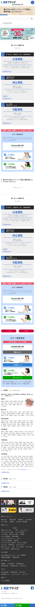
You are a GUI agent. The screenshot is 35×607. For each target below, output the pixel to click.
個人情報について (5, 574)
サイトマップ (25, 574)
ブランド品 (3, 544)
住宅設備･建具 (15, 557)
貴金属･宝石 (11, 544)
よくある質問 (28, 519)
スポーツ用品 (29, 546)
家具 (17, 530)
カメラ (18, 538)
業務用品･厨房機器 (5, 557)
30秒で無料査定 (5, 605)
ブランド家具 (4, 534)
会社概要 (11, 521)
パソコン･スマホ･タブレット (8, 538)
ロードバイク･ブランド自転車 (8, 542)
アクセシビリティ (16, 574)
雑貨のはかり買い (15, 548)
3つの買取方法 (10, 563)
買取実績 (26, 330)
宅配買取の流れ (7, 123)
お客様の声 (20, 519)
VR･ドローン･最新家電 (6, 540)
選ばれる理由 (12, 519)
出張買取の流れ (7, 71)
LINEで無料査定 (5, 572)
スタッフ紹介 (4, 521)
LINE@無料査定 (20, 605)
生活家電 (22, 534)
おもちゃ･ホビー (20, 544)
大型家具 (15, 528)
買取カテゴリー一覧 (6, 530)
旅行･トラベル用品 (21, 542)
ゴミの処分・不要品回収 (21, 521)
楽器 (13, 546)
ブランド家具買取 (5, 580)
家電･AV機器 (15, 536)
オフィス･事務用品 (21, 555)
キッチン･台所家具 (19, 532)
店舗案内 (5, 96)
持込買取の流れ (7, 98)
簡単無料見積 (14, 572)
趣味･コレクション (5, 546)
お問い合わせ (24, 469)
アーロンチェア (23, 530)
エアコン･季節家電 (5, 536)
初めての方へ (4, 519)
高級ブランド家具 (13, 534)
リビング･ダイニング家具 (7, 532)
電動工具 (16, 540)
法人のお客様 (8, 330)
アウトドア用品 (20, 546)
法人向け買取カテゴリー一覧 (8, 555)
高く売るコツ (23, 565)
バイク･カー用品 (5, 548)
